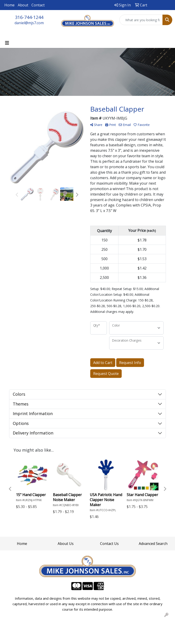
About (23, 5)
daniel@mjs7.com (29, 22)
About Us (66, 543)
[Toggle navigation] (7, 43)
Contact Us (109, 543)
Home (9, 5)
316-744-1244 (29, 17)
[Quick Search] (141, 20)
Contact (38, 5)
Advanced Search (153, 543)
